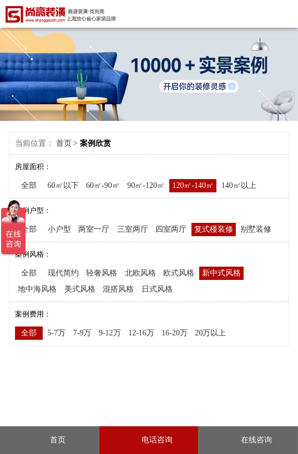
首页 (64, 143)
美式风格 (79, 289)
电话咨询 (149, 440)
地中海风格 (37, 289)
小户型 (59, 229)
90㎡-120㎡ (146, 185)
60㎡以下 (63, 185)
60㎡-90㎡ (103, 185)
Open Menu (285, 14)
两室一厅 (93, 229)
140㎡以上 (238, 185)
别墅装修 (255, 229)
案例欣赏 (95, 143)
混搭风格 (118, 289)
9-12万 (110, 333)
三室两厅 (132, 229)
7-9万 (82, 333)
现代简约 (63, 273)
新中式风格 (221, 273)
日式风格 (157, 289)
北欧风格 (140, 273)
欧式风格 (178, 273)
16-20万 (174, 333)
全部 (29, 185)
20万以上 (210, 333)
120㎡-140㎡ (193, 185)
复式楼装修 (213, 229)
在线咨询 (248, 440)
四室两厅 (170, 229)
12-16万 (141, 333)
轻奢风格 (101, 273)
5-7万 (57, 333)
